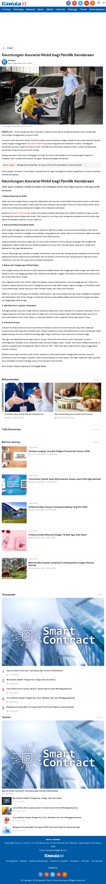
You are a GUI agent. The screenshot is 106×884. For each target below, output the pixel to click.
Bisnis (41, 9)
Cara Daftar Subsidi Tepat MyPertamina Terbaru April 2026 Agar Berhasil (62, 481)
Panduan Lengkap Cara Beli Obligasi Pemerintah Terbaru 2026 (61, 452)
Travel (83, 9)
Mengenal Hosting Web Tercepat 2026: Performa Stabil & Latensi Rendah (49, 165)
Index (97, 379)
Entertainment (97, 9)
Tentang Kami (12, 861)
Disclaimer (74, 861)
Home (6, 9)
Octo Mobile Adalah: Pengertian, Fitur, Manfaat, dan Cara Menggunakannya (41, 698)
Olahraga (72, 9)
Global (49, 9)
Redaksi (11, 60)
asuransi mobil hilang (37, 143)
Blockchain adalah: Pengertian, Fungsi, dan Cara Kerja (31, 679)
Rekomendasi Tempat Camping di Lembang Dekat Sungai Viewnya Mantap (63, 565)
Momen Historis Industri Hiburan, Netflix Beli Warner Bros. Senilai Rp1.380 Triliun (24, 415)
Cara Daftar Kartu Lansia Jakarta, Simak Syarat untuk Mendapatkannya (39, 689)
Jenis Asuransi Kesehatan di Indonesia (68, 414)
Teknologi (18, 9)
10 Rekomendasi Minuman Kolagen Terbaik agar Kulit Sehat (59, 535)
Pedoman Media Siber (38, 861)
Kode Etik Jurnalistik (59, 861)
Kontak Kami (96, 861)
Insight (10, 48)
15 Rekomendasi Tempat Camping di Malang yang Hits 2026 (59, 508)
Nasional (30, 9)
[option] (27, 403)
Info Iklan (85, 861)
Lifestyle (60, 9)
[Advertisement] (53, 27)
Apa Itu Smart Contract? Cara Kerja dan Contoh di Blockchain (35, 670)
